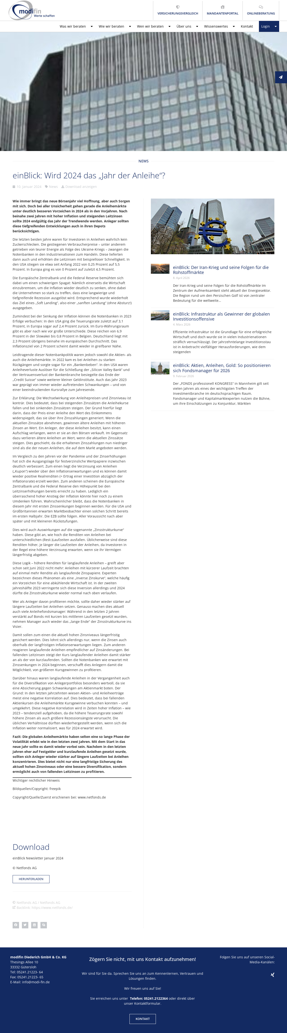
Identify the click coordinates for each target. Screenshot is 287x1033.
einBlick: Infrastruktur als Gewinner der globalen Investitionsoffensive (221, 316)
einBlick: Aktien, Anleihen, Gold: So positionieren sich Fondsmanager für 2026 (222, 367)
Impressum (140, 1018)
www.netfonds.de (92, 797)
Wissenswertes (219, 26)
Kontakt (247, 26)
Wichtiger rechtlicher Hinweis (36, 780)
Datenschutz (162, 1018)
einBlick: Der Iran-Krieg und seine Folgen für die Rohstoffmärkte (221, 269)
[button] (16, 900)
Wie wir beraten (115, 26)
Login (269, 26)
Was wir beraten (76, 26)
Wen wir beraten (154, 26)
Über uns (187, 26)
